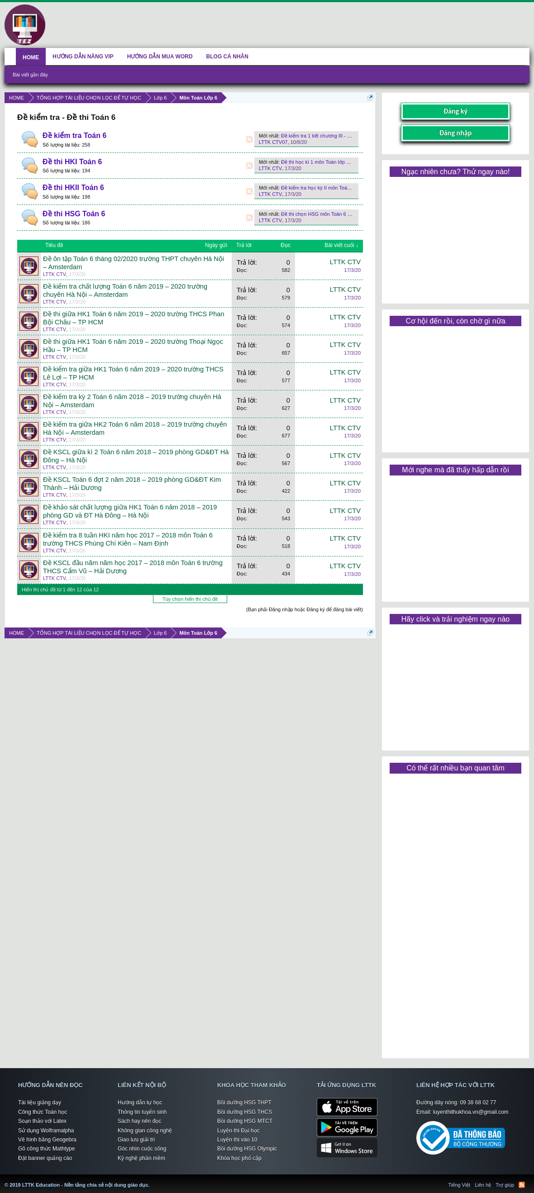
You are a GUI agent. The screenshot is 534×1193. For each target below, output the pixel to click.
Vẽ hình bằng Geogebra (47, 1139)
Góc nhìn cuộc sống (142, 1148)
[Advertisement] (455, 237)
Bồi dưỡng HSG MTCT (244, 1121)
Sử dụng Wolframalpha (46, 1130)
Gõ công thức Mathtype (46, 1148)
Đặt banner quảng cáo (45, 1158)
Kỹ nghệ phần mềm (141, 1158)
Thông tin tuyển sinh (142, 1112)
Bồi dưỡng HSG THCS (244, 1112)
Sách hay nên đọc (139, 1121)
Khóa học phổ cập (239, 1158)
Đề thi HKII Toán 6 (73, 187)
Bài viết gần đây (30, 74)
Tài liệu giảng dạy (39, 1102)
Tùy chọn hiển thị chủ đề (190, 599)
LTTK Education (151, 1179)
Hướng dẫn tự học (140, 1102)
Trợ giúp (505, 1185)
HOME (31, 57)
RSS (249, 139)
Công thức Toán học (42, 1112)
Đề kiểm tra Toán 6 (74, 135)
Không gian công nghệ (145, 1130)
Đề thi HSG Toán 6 (74, 214)
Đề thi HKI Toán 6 (72, 162)
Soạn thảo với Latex (42, 1121)
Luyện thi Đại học (238, 1130)
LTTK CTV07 (273, 142)
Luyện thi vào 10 (237, 1139)
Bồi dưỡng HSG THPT (244, 1102)
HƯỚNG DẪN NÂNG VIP (83, 56)
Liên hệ (483, 1185)
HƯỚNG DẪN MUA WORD (160, 56)
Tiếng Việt (459, 1185)
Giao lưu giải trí (136, 1139)
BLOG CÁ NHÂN (227, 56)
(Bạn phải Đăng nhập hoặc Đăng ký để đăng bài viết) (304, 609)
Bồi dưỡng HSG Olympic (247, 1148)
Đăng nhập (455, 132)
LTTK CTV (270, 168)
